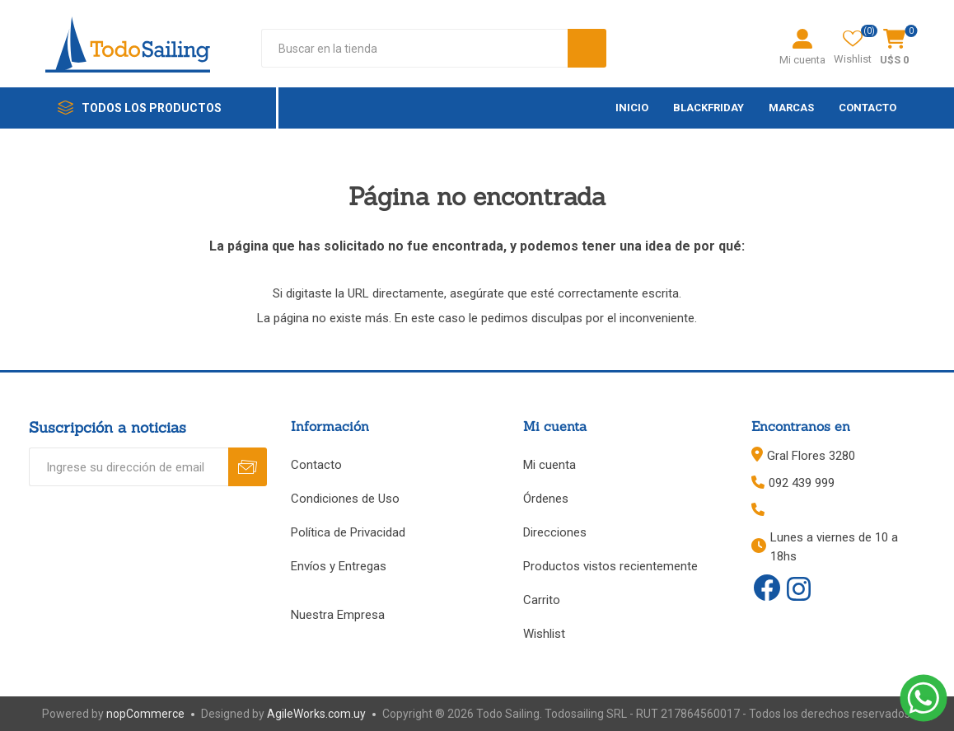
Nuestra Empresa (338, 614)
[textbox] (414, 48)
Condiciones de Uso (345, 498)
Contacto (316, 464)
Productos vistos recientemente (610, 566)
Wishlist (544, 633)
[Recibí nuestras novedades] (129, 467)
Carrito (541, 600)
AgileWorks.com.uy (316, 713)
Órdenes (545, 498)
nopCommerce (145, 713)
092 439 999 (802, 483)
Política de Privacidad (348, 532)
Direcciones (555, 532)
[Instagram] (798, 590)
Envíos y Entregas (338, 566)
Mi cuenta (802, 60)
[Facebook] (767, 587)
